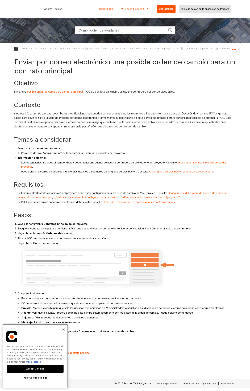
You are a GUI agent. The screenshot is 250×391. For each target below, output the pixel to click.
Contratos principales (195, 48)
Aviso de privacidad (167, 383)
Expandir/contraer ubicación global (234, 48)
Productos (41, 48)
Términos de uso (190, 383)
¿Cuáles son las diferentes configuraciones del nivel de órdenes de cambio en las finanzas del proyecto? (117, 197)
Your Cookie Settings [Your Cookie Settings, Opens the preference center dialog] (35, 377)
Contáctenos (166, 8)
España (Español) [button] (133, 8)
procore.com (106, 8)
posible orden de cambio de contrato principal (55, 91)
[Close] (63, 329)
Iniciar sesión (227, 383)
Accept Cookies (35, 368)
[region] (35, 356)
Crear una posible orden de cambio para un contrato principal (139, 202)
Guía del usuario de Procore (132, 48)
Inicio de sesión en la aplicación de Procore (205, 9)
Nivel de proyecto (165, 48)
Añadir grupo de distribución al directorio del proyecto (181, 171)
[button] (170, 30)
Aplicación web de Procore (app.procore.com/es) (82, 48)
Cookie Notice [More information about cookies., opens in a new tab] (33, 362)
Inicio (25, 48)
